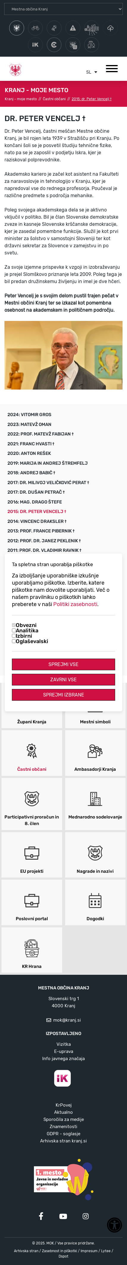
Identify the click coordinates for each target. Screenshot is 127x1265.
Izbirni (24, 636)
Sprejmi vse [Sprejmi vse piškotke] (63, 664)
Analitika (27, 630)
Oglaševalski (32, 641)
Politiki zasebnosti (75, 604)
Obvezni (26, 625)
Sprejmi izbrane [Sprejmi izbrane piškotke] (63, 695)
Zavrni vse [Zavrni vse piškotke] (63, 679)
